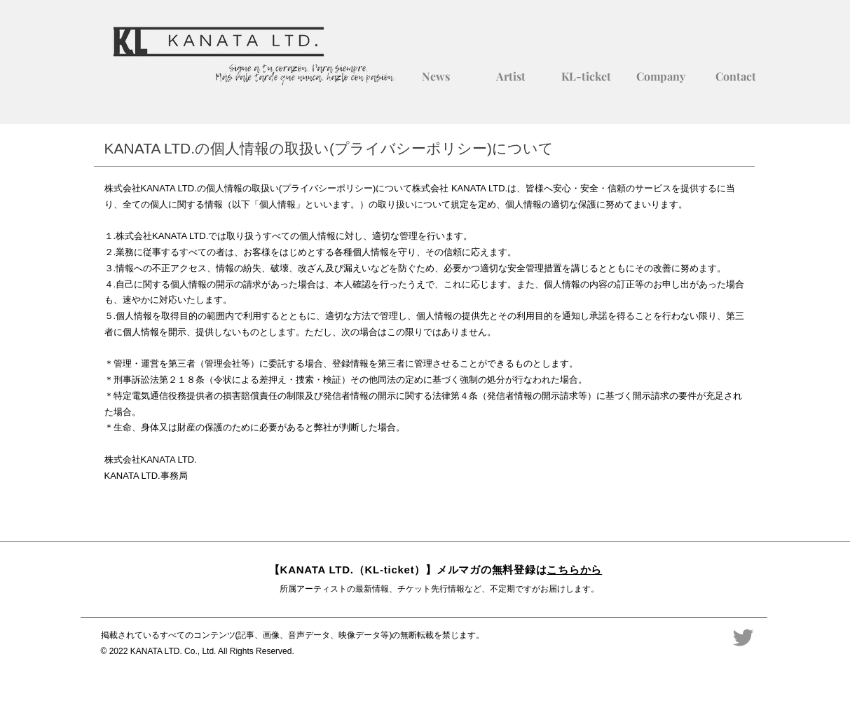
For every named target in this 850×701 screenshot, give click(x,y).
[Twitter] (743, 637)
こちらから (574, 570)
